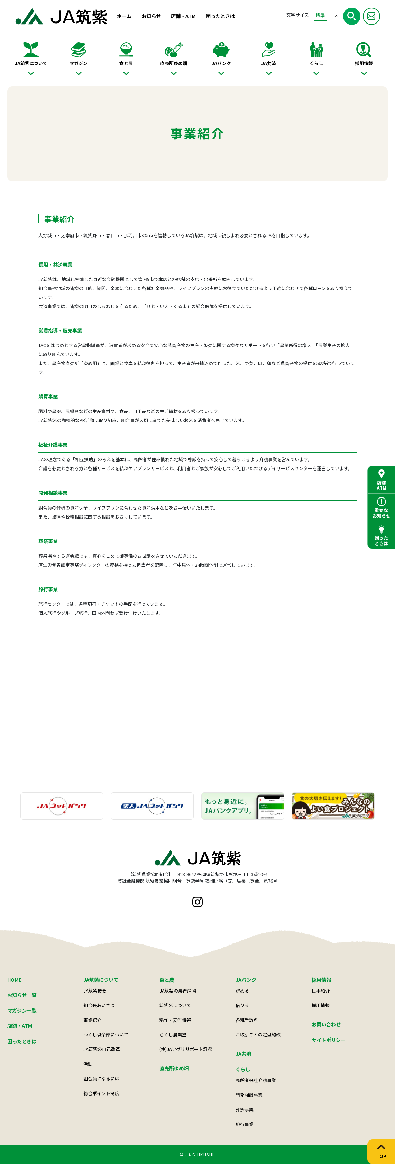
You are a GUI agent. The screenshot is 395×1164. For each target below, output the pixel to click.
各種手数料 (247, 1020)
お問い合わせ (326, 1024)
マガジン (79, 63)
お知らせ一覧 (21, 994)
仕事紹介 (321, 990)
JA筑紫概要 (95, 990)
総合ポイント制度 (101, 1093)
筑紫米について (175, 1005)
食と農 (126, 63)
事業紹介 (92, 1020)
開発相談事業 (249, 1094)
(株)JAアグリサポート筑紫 (185, 1049)
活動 (87, 1064)
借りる (242, 1005)
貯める (242, 990)
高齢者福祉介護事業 (256, 1080)
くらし (316, 63)
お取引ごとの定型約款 (258, 1034)
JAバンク (221, 63)
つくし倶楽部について (105, 1034)
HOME (14, 979)
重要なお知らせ (382, 513)
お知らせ (151, 15)
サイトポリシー (329, 1039)
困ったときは (220, 15)
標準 (320, 15)
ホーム (124, 15)
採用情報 (364, 63)
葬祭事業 (245, 1109)
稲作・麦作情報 (175, 1020)
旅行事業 (245, 1124)
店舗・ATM (183, 15)
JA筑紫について (31, 63)
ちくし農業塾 (172, 1034)
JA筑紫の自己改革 (101, 1049)
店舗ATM (381, 485)
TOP (381, 1156)
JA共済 (268, 63)
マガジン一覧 (21, 1010)
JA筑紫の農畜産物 (177, 990)
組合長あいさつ (99, 1005)
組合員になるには (101, 1078)
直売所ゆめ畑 (173, 63)
